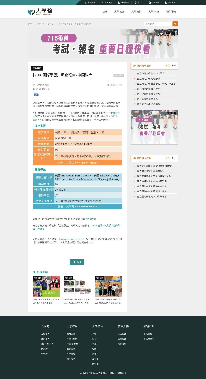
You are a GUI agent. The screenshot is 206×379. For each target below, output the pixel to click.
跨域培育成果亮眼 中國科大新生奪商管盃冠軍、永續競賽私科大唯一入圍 (108, 302)
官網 (89, 218)
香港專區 (153, 2)
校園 (94, 349)
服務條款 (147, 334)
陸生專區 (170, 2)
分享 (36, 95)
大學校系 (119, 11)
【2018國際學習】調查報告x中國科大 (74, 24)
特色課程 (50, 24)
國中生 (138, 2)
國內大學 (71, 334)
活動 (94, 354)
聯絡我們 (45, 339)
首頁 (105, 11)
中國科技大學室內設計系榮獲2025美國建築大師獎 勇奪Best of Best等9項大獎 (76, 302)
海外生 (95, 359)
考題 (94, 344)
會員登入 (89, 2)
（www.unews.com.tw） (72, 239)
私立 (174, 65)
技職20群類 (72, 344)
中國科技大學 (43, 89)
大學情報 (153, 11)
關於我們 (45, 334)
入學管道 (136, 11)
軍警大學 (71, 349)
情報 (39, 24)
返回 (77, 262)
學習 (94, 339)
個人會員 (122, 334)
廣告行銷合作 (47, 344)
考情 (94, 334)
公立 (167, 65)
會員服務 (170, 11)
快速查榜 (123, 2)
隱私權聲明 (148, 339)
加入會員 (106, 2)
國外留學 (71, 359)
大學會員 (122, 339)
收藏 (118, 75)
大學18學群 (72, 339)
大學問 (101, 373)
